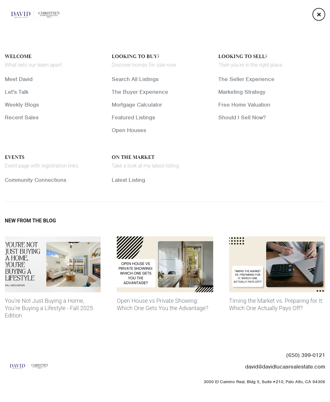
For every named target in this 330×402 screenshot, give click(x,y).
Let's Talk (16, 91)
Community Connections (35, 179)
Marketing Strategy (242, 91)
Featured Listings (133, 117)
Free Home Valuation (244, 104)
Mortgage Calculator (137, 104)
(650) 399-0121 (305, 355)
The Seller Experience (246, 79)
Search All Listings (135, 79)
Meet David (19, 79)
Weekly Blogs (22, 104)
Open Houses (129, 130)
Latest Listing (128, 179)
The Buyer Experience (140, 91)
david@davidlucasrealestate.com (285, 366)
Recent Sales (22, 117)
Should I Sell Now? (242, 117)
